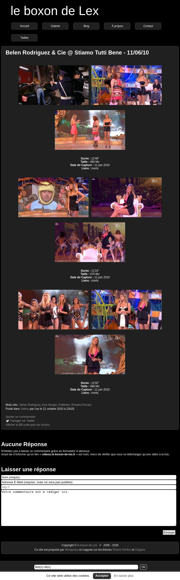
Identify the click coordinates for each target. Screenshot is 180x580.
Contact (148, 26)
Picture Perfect (121, 556)
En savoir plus (124, 575)
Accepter (102, 575)
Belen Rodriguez (30, 404)
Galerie (55, 26)
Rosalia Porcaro (81, 404)
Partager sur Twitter (22, 420)
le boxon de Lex (55, 11)
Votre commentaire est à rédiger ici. (88, 511)
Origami (140, 556)
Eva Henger (49, 404)
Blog (86, 26)
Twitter (24, 37)
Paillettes (64, 404)
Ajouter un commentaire (20, 416)
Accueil (24, 26)
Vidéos (24, 408)
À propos (117, 26)
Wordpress (72, 556)
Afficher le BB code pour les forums (28, 424)
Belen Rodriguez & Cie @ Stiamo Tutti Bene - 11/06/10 (77, 52)
